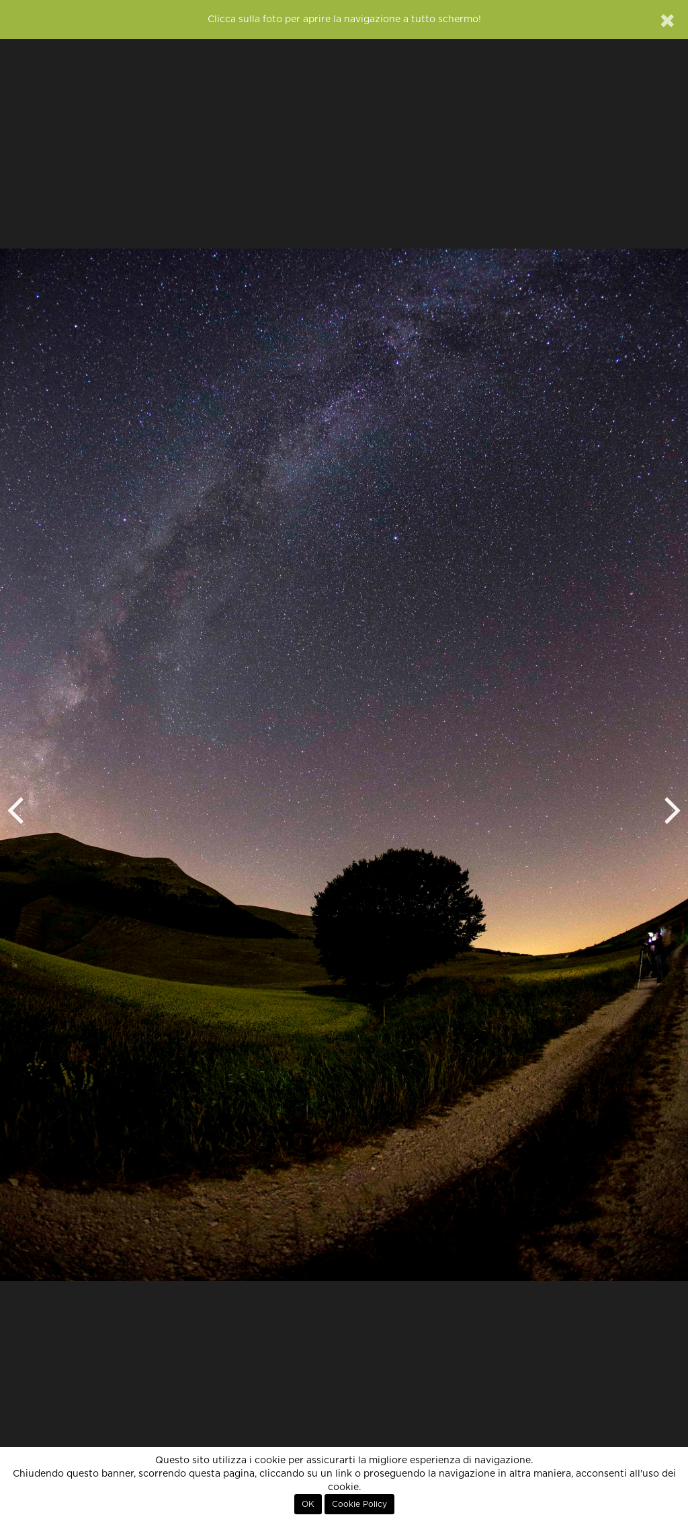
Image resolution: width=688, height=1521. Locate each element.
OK (308, 1504)
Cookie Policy (359, 1504)
